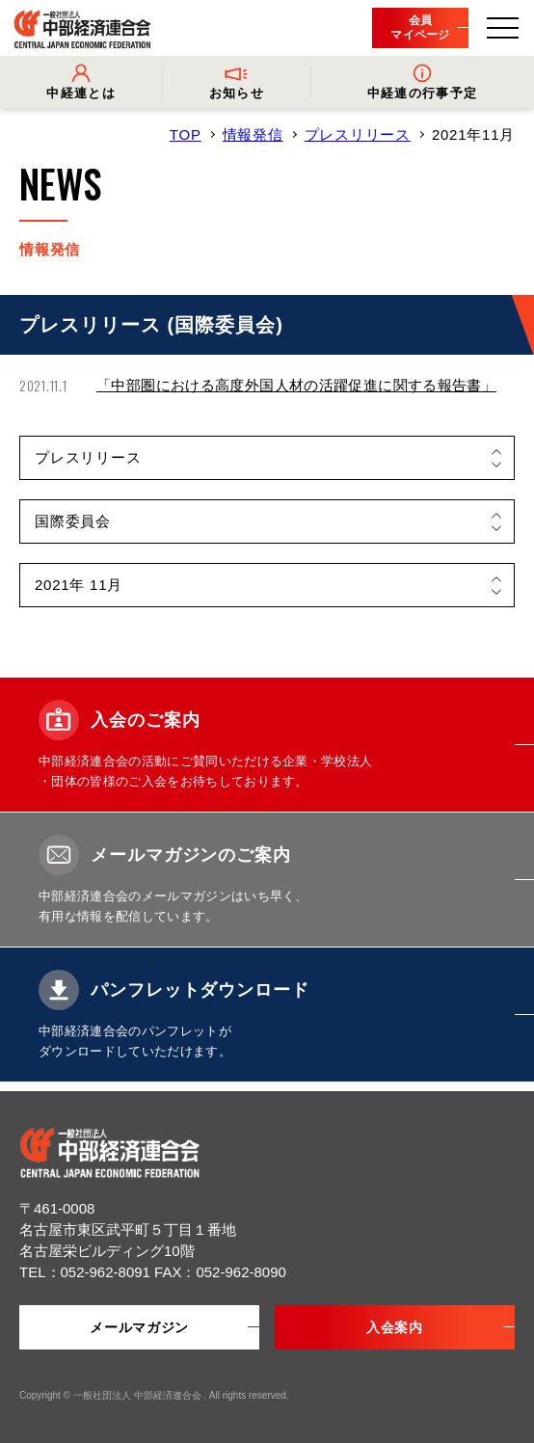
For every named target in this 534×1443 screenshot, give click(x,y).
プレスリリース (358, 134)
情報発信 (253, 134)
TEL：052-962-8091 (86, 1272)
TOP (185, 134)
